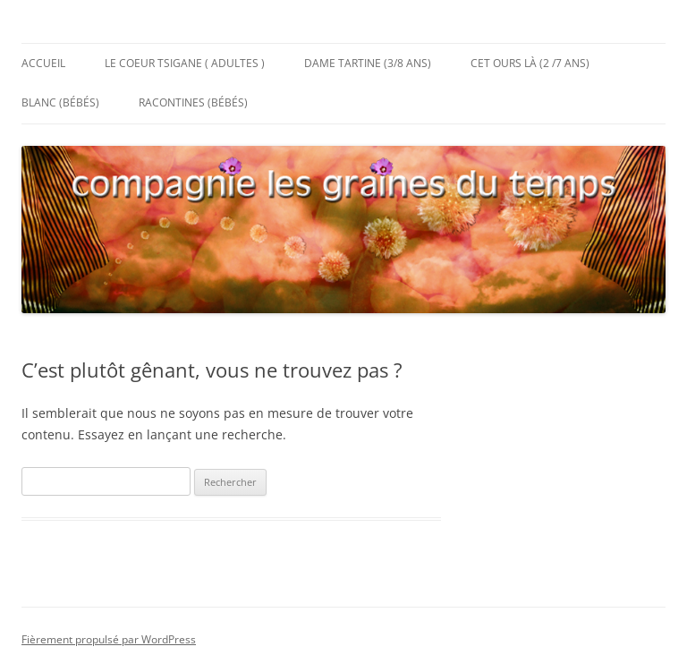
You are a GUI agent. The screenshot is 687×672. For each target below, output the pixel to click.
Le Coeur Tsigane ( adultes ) (185, 63)
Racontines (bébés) (193, 102)
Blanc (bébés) (60, 102)
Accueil (43, 63)
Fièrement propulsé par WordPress (108, 639)
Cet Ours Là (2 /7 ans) (530, 63)
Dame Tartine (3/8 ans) (367, 63)
